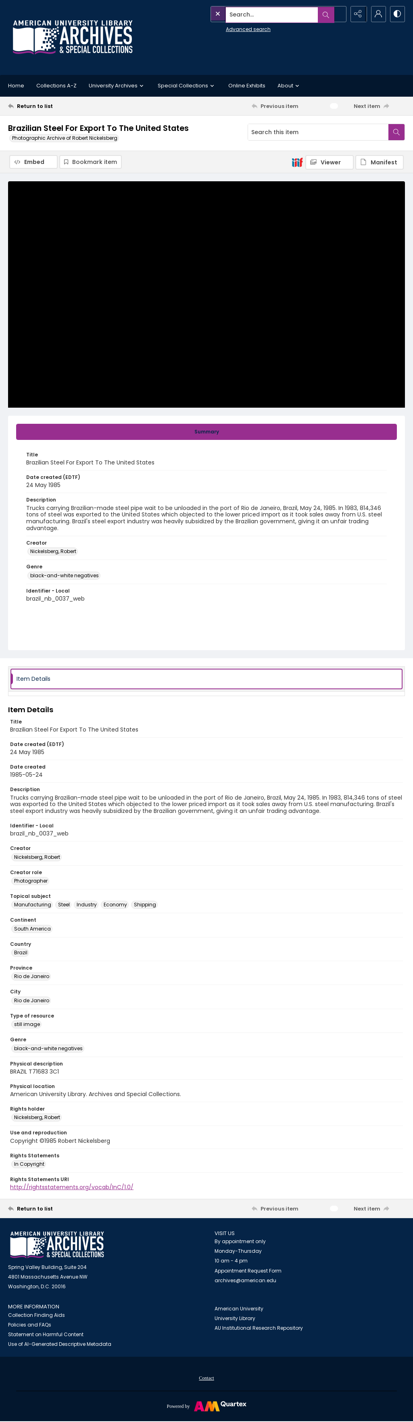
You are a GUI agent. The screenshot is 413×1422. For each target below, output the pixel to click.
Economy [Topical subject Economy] (115, 905)
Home (16, 85)
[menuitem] (206, 1378)
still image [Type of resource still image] (27, 1024)
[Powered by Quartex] (206, 1406)
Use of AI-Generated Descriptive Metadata (59, 1344)
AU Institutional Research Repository (259, 1328)
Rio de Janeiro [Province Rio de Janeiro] (31, 976)
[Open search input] (336, 14)
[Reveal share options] (356, 14)
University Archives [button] (117, 86)
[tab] (206, 431)
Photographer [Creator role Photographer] (31, 880)
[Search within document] (396, 132)
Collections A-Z (56, 85)
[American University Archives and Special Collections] (57, 1245)
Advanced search (230, 28)
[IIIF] (297, 162)
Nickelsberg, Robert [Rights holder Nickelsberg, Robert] (37, 1117)
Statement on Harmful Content (45, 1334)
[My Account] (376, 14)
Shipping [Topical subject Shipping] (145, 905)
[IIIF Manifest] (379, 162)
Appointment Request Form (248, 1270)
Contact (206, 1378)
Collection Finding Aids (36, 1315)
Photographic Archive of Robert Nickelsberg (64, 138)
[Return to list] (62, 106)
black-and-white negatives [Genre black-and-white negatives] (64, 575)
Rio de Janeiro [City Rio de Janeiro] (31, 1000)
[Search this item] (318, 132)
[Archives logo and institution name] (72, 37)
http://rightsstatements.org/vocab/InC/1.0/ (71, 1188)
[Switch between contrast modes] (397, 14)
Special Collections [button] (187, 86)
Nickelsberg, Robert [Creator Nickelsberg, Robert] (53, 551)
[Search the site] (260, 14)
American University (239, 1309)
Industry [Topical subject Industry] (87, 905)
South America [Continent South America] (32, 928)
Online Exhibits (246, 85)
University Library (235, 1318)
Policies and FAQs (29, 1324)
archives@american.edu (245, 1280)
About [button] (289, 86)
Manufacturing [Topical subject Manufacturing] (32, 905)
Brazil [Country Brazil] (20, 952)
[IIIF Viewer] (329, 162)
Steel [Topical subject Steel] (64, 905)
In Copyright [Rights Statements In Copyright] (29, 1164)
